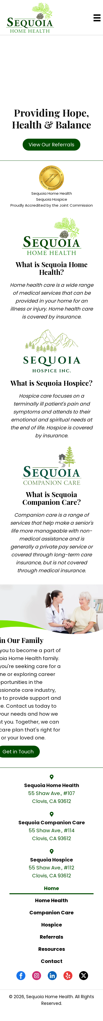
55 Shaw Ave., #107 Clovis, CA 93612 (51, 797)
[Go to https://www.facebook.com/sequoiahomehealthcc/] (21, 975)
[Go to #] (83, 975)
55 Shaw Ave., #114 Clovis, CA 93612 (52, 834)
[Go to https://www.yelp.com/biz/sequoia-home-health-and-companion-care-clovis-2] (68, 975)
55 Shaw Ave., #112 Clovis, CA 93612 (51, 871)
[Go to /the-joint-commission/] (51, 187)
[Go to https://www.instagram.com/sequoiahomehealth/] (36, 975)
